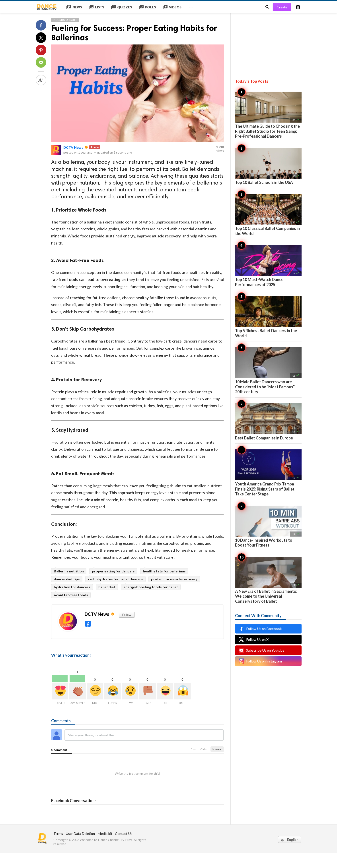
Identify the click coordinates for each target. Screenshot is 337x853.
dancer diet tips (67, 579)
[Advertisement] (268, 41)
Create (282, 7)
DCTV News (73, 147)
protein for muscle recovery (174, 579)
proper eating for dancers (113, 571)
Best (193, 749)
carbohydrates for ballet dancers (115, 579)
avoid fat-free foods (71, 595)
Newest (217, 749)
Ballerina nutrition (69, 571)
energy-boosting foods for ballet (150, 587)
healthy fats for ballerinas (164, 571)
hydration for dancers (72, 587)
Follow (126, 614)
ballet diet (106, 587)
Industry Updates (65, 19)
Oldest (204, 749)
